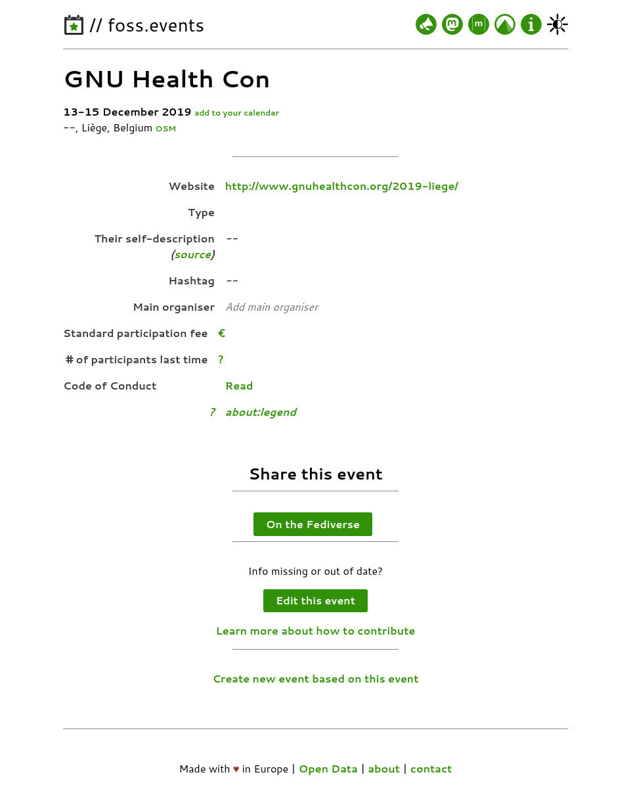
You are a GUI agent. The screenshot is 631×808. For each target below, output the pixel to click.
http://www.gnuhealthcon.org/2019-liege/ (341, 185)
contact (431, 768)
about (384, 768)
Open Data (328, 768)
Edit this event (315, 600)
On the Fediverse (313, 523)
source (192, 253)
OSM (166, 128)
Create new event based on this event (315, 678)
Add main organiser (271, 306)
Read (239, 385)
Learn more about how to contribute (316, 630)
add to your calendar (236, 112)
